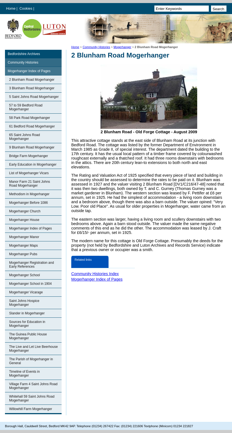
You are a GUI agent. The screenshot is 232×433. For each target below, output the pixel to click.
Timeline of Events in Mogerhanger (24, 373)
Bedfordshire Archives (24, 54)
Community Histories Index (95, 274)
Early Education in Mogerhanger (32, 164)
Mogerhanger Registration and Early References (31, 264)
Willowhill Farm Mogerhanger (30, 409)
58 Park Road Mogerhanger (29, 118)
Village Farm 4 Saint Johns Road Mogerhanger (33, 386)
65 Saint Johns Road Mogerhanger (24, 137)
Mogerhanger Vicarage (26, 292)
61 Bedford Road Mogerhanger (32, 126)
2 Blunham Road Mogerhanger (31, 80)
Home (10, 8)
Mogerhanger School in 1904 (30, 284)
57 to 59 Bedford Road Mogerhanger (26, 107)
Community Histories (96, 47)
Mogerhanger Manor (24, 237)
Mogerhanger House (24, 220)
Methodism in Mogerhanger (29, 194)
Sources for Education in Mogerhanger (27, 324)
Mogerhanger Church (24, 211)
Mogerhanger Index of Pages (29, 71)
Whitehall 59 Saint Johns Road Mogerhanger (31, 398)
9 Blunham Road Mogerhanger (31, 147)
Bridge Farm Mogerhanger (28, 156)
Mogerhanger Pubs (23, 254)
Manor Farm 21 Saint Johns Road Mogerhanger (29, 183)
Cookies (26, 8)
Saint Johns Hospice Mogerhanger (24, 303)
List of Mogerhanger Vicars (29, 173)
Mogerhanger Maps (23, 245)
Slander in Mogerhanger (27, 313)
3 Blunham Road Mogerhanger (31, 88)
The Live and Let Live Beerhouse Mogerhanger (33, 349)
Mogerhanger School (24, 275)
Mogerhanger (122, 47)
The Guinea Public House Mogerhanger (28, 336)
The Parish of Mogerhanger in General (31, 361)
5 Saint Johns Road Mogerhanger (34, 97)
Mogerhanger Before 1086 (28, 203)
